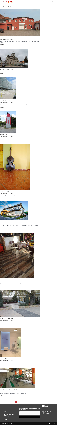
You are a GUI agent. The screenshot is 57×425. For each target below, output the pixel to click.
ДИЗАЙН (34, 1)
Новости (5, 419)
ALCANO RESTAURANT (6, 280)
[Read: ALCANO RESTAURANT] (17, 255)
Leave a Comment (3, 39)
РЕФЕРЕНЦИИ (24, 1)
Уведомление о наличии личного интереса (9, 415)
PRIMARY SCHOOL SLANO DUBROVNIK (10, 390)
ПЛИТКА (19, 1)
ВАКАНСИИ (42, 1)
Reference (8, 39)
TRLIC (1, 37)
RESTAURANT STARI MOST (7, 318)
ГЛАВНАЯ (16, 1)
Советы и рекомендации (8, 410)
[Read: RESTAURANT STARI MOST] (20, 303)
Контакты (5, 418)
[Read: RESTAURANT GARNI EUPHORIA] (14, 210)
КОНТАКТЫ (47, 1)
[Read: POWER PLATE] (10, 342)
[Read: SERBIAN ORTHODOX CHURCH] (14, 58)
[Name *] (29, 412)
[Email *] (29, 414)
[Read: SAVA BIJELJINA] (8, 122)
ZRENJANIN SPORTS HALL (6, 100)
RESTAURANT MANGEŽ (6, 191)
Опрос (5, 411)
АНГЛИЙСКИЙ (52, 1)
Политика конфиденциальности (9, 416)
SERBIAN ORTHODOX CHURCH (8, 69)
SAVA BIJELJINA (4, 134)
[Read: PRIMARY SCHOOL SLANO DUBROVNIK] (17, 378)
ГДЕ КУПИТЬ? (30, 1)
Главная (5, 408)
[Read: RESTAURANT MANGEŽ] (15, 166)
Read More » (2, 44)
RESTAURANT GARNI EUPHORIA (8, 222)
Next (37, 401)
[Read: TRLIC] (20, 22)
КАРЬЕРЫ (38, 1)
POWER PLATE (3, 358)
